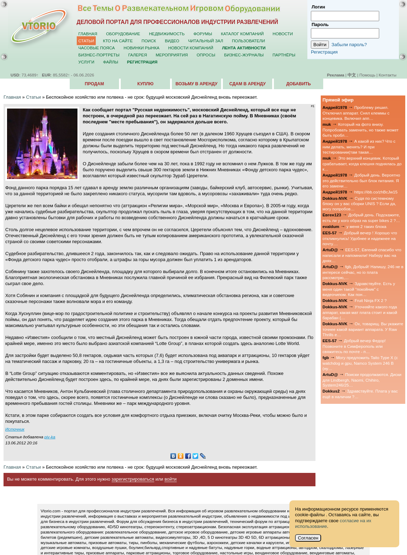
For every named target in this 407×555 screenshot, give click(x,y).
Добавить (298, 83)
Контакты (387, 75)
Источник (14, 429)
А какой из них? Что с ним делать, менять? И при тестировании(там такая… (359, 146)
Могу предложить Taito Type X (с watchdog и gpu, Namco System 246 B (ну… (360, 363)
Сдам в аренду (247, 83)
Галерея (137, 55)
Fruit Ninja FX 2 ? (371, 300)
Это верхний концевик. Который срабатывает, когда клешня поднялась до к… (362, 163)
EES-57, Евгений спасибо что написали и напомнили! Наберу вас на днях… (362, 255)
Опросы (206, 55)
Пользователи (248, 40)
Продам (94, 83)
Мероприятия (172, 55)
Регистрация (324, 52)
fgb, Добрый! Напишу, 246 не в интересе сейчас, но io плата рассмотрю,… (363, 272)
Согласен (308, 538)
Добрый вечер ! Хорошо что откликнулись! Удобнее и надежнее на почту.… (360, 238)
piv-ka (49, 436)
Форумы (202, 33)
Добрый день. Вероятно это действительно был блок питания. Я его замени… (361, 180)
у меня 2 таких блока (366, 226)
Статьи (86, 40)
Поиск (149, 40)
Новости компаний (190, 47)
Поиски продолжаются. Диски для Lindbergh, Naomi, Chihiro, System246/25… (362, 380)
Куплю (145, 83)
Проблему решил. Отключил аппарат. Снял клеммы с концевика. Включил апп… (356, 113)
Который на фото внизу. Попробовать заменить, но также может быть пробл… (361, 129)
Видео (172, 40)
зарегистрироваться (133, 479)
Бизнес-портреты (99, 55)
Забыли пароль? (349, 44)
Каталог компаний (242, 33)
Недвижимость (166, 33)
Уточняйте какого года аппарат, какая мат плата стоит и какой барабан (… (360, 312)
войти (170, 479)
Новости (283, 33)
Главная (88, 33)
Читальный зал (205, 40)
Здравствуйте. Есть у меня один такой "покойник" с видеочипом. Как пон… (359, 289)
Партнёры (284, 55)
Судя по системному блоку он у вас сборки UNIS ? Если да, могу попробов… (359, 203)
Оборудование (123, 33)
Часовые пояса (97, 47)
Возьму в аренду (196, 83)
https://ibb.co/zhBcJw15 (375, 192)
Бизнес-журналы (243, 55)
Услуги (86, 62)
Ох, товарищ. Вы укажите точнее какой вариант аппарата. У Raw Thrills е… (363, 329)
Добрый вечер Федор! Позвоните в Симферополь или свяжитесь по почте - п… (354, 346)
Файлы (110, 62)
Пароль (320, 24)
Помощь (367, 75)
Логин (318, 7)
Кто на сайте (118, 40)
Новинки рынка (141, 47)
